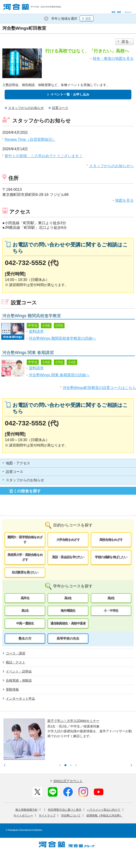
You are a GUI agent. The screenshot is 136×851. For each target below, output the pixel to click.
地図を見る (124, 200)
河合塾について (71, 815)
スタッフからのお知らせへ (111, 166)
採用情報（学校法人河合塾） (104, 815)
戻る (125, 42)
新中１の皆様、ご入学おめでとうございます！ (44, 156)
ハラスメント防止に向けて (103, 809)
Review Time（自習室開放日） (30, 139)
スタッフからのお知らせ (25, 480)
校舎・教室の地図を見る (113, 59)
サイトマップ (47, 815)
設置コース (14, 472)
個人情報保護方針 (28, 809)
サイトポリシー (23, 815)
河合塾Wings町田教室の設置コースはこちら (99, 388)
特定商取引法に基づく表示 (64, 809)
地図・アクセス (18, 463)
